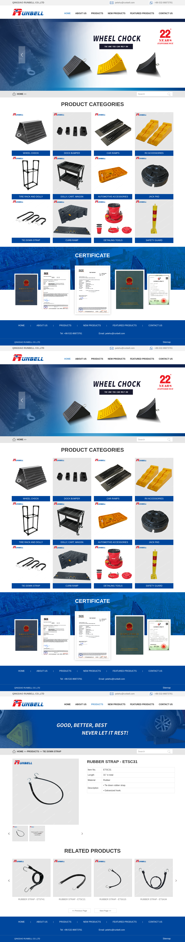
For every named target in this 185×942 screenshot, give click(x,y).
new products (116, 13)
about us (81, 13)
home (21, 325)
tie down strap (52, 751)
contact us (166, 13)
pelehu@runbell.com (122, 2)
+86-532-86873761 (161, 2)
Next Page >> (105, 911)
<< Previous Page (79, 911)
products (97, 13)
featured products (142, 13)
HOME (20, 94)
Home (67, 13)
